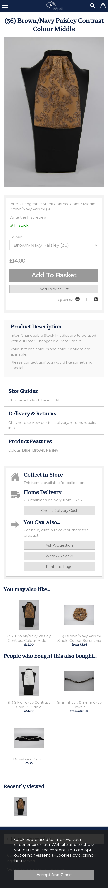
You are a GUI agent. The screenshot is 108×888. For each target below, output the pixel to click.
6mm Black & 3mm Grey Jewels (79, 704)
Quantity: (65, 300)
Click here (17, 400)
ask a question (59, 545)
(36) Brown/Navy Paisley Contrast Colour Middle (29, 638)
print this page (59, 566)
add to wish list (54, 289)
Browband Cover (28, 759)
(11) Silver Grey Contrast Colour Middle (29, 704)
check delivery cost (59, 510)
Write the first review (28, 217)
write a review (59, 556)
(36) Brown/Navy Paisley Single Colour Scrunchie (79, 638)
